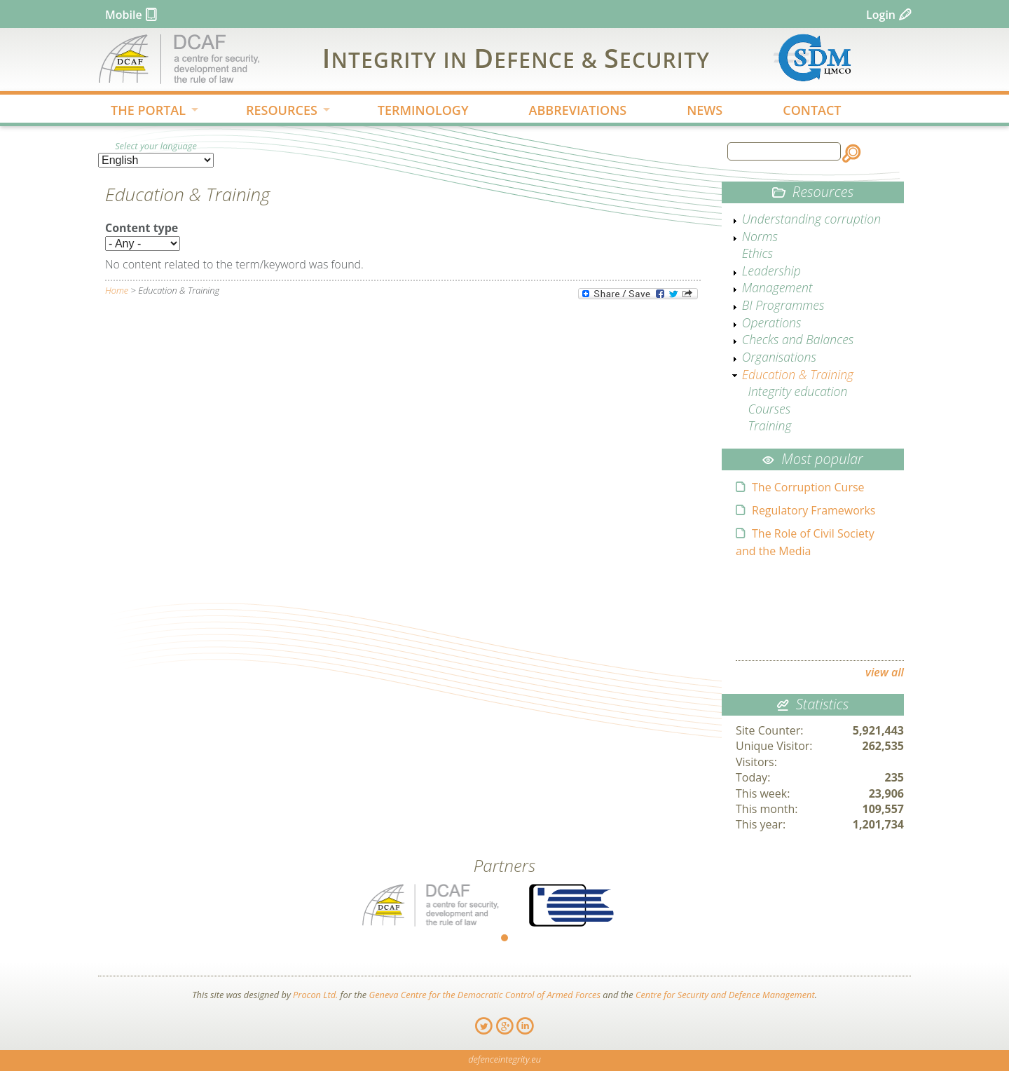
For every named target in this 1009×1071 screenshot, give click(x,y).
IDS (516, 57)
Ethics (757, 253)
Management (777, 287)
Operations (772, 322)
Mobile (123, 14)
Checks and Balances (798, 339)
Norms (760, 236)
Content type (141, 228)
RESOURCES (276, 111)
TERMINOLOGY (423, 110)
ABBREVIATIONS (578, 110)
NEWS (704, 110)
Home (116, 290)
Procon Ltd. (315, 994)
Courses (769, 408)
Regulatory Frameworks (813, 510)
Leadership (771, 270)
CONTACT (812, 110)
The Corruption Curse (808, 487)
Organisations (779, 356)
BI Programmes (783, 304)
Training (770, 425)
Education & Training (797, 374)
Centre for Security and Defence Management (725, 994)
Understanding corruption (811, 218)
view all (884, 672)
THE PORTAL (143, 111)
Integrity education (798, 391)
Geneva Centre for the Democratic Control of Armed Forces (484, 994)
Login (880, 14)
